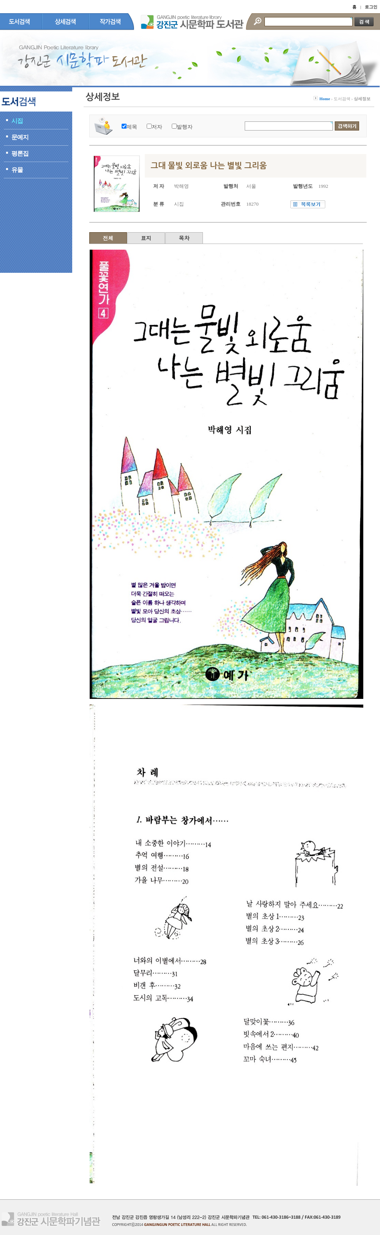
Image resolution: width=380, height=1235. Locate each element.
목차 (184, 238)
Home (325, 98)
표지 (146, 238)
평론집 (19, 153)
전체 (108, 238)
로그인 (371, 7)
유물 (17, 170)
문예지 (19, 137)
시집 (17, 121)
